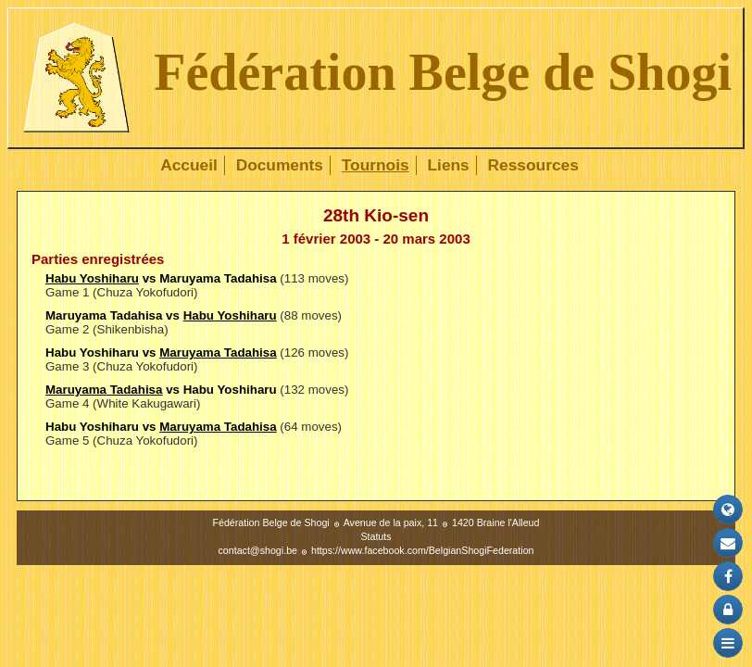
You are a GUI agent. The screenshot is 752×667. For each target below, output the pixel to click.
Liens (448, 165)
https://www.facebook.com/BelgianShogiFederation (422, 550)
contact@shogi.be (258, 550)
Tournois (375, 165)
